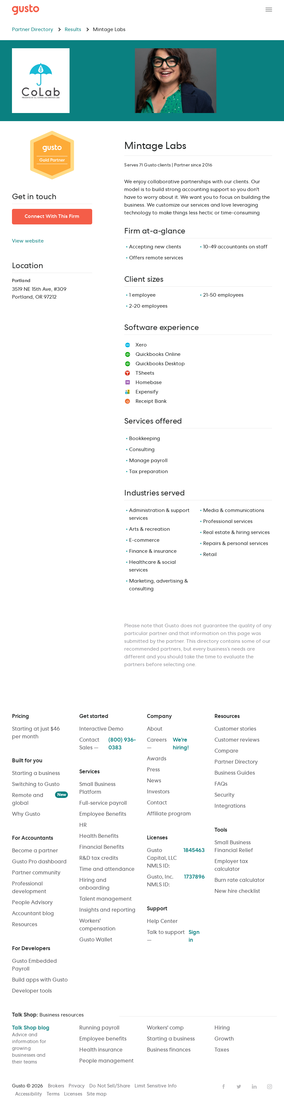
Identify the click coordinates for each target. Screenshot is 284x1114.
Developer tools (32, 991)
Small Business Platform (97, 788)
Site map (96, 1094)
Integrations (230, 806)
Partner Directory (36, 29)
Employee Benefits (102, 814)
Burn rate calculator (239, 880)
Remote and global (40, 798)
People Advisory (32, 902)
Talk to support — (176, 936)
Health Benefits (98, 836)
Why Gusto (26, 814)
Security (224, 795)
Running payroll (99, 1027)
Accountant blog (33, 913)
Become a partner (35, 850)
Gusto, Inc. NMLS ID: (176, 881)
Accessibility (29, 1094)
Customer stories (235, 729)
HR (83, 825)
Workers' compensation (97, 924)
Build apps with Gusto (40, 980)
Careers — (176, 744)
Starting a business (36, 773)
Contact (157, 802)
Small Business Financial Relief (233, 846)
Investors (158, 791)
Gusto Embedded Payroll (34, 965)
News (154, 780)
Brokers (57, 1086)
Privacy (77, 1086)
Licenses (73, 1094)
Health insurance (101, 1049)
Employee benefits (102, 1038)
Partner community (36, 872)
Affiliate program (169, 813)
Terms (54, 1094)
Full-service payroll (103, 803)
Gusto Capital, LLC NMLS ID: (176, 858)
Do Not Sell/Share (110, 1086)
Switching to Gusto (36, 784)
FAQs (220, 784)
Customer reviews (236, 740)
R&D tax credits (98, 858)
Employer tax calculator (231, 865)
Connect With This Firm (52, 216)
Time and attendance (107, 869)
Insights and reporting (107, 910)
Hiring (222, 1027)
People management (106, 1060)
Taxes (221, 1049)
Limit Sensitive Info (156, 1086)
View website (28, 241)
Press (153, 769)
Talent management (105, 899)
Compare (226, 751)
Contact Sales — (108, 744)
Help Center (162, 921)
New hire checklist (237, 891)
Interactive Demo (101, 729)
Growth (224, 1038)
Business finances (169, 1049)
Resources (24, 924)
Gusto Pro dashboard (39, 861)
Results (77, 29)
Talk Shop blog (41, 1045)
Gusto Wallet (95, 939)
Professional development (29, 887)
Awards (156, 758)
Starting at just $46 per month (36, 732)
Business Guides (234, 773)
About (154, 729)
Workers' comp (165, 1027)
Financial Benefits (101, 847)
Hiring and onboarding (94, 884)
